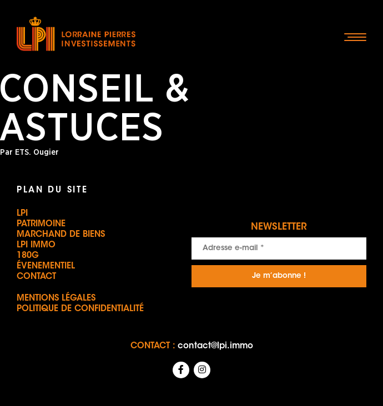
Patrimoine (41, 224)
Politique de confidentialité (80, 309)
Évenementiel (46, 266)
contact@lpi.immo (215, 346)
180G (28, 256)
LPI (22, 214)
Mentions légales (56, 299)
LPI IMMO (36, 245)
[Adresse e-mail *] (279, 248)
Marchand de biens (61, 235)
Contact (36, 277)
